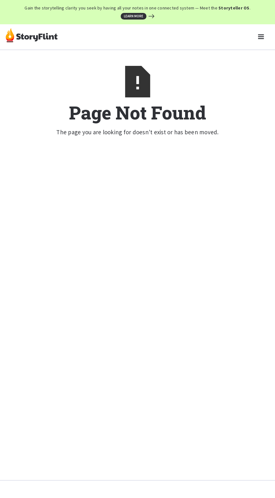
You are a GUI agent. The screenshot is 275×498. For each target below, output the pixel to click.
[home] (31, 36)
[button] (260, 36)
